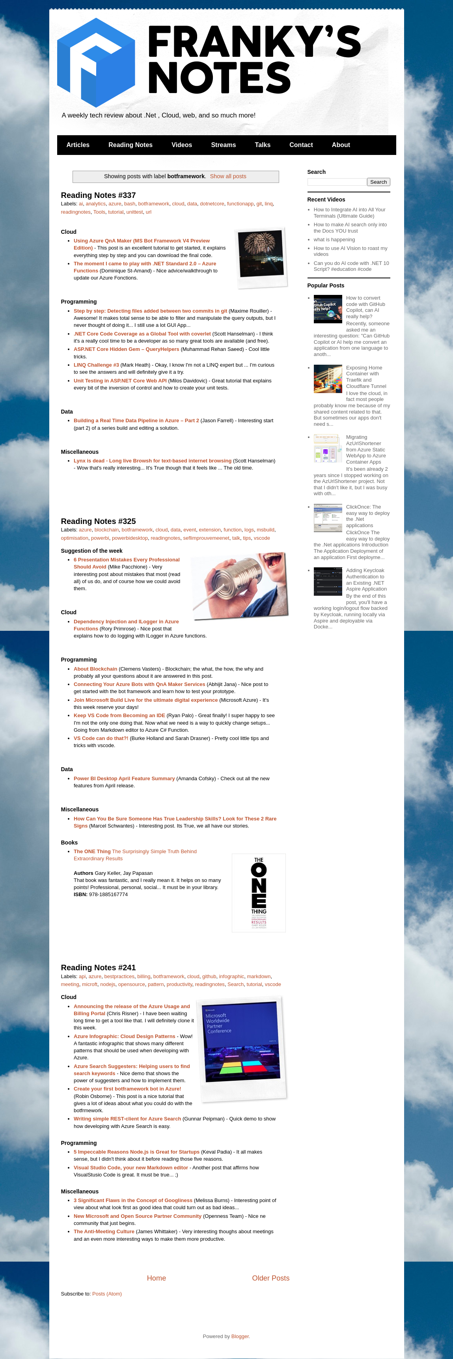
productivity (179, 984)
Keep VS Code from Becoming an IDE (119, 715)
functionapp (240, 204)
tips (247, 538)
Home (156, 1278)
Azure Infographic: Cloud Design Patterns (124, 1036)
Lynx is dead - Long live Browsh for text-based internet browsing (152, 461)
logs (249, 530)
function (233, 530)
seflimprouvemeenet (206, 538)
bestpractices (119, 976)
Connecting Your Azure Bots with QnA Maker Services (139, 684)
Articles (78, 145)
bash (129, 204)
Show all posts (228, 176)
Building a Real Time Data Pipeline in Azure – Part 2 (136, 420)
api (82, 976)
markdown (259, 976)
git (259, 204)
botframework (153, 204)
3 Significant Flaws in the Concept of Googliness (133, 1200)
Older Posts (270, 1278)
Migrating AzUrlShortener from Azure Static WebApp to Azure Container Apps (366, 449)
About (341, 145)
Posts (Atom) (107, 1294)
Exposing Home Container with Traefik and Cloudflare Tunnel (366, 377)
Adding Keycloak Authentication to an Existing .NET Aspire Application (366, 579)
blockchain (107, 530)
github (209, 976)
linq (268, 204)
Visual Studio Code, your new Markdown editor (131, 1168)
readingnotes (76, 212)
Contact (301, 145)
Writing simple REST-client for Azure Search (127, 1119)
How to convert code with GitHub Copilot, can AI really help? (365, 307)
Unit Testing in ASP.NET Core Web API (120, 381)
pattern (156, 984)
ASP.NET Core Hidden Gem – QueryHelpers (126, 349)
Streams (223, 145)
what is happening (334, 239)
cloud (178, 204)
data (192, 204)
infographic (231, 976)
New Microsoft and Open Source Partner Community (137, 1216)
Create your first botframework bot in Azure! (127, 1089)
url (148, 212)
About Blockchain (95, 669)
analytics (96, 204)
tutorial (115, 212)
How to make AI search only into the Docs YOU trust (350, 228)
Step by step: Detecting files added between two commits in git (150, 311)
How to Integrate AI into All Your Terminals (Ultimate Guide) (350, 213)
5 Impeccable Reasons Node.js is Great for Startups (136, 1152)
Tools (99, 212)
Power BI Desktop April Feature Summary (124, 778)
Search (235, 984)
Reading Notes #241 (98, 967)
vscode (262, 538)
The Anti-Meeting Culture (104, 1231)
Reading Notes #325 (98, 521)
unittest (135, 212)
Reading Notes (130, 145)
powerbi (100, 538)
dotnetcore (212, 204)
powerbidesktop (130, 538)
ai (81, 204)
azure (114, 204)
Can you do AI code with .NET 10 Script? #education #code (351, 266)
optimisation (74, 538)
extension (210, 530)
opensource (131, 984)
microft (89, 984)
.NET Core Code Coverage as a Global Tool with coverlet (142, 334)
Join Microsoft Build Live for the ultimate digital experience (146, 700)
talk (236, 538)
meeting (70, 984)
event (189, 530)
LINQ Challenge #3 (96, 365)
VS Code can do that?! (101, 738)
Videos (182, 145)
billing (143, 976)
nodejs (107, 984)
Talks (263, 145)
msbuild (265, 530)
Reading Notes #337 (98, 195)
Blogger (240, 1336)
